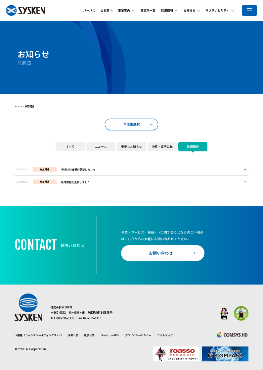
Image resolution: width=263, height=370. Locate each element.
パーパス (89, 10)
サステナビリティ (217, 10)
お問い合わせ (161, 253)
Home (18, 106)
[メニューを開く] (249, 10)
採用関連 (29, 106)
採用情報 (167, 10)
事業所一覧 (148, 10)
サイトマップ (165, 335)
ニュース (96, 145)
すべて (65, 145)
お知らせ (190, 10)
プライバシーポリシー (138, 335)
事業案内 (124, 10)
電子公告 (89, 335)
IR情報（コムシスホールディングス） (37, 335)
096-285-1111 (65, 318)
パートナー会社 (110, 335)
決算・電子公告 (160, 145)
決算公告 (73, 335)
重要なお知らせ (129, 145)
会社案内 (106, 10)
